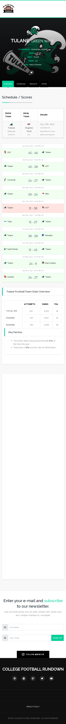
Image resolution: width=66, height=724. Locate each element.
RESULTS (33, 84)
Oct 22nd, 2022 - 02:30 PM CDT (33, 229)
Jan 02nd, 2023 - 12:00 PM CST (33, 146)
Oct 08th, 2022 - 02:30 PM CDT (33, 257)
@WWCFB (39, 654)
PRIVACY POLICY (33, 706)
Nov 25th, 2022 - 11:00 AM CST (33, 174)
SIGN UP (57, 637)
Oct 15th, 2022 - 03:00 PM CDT (33, 243)
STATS (44, 84)
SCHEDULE (21, 84)
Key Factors (15, 332)
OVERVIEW (8, 84)
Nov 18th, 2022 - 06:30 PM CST (33, 188)
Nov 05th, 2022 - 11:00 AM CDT (33, 215)
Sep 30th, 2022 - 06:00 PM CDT (33, 271)
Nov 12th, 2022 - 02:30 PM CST (33, 201)
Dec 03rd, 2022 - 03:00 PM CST (33, 160)
